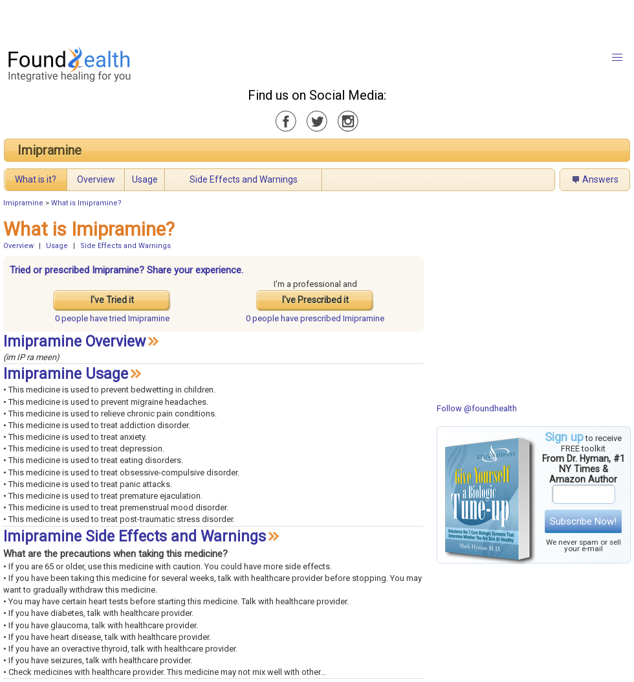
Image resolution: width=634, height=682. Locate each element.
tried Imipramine (112, 318)
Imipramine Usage (65, 374)
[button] (617, 57)
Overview (96, 179)
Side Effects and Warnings (244, 179)
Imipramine (49, 150)
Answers (600, 179)
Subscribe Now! (583, 521)
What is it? (35, 179)
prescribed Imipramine (315, 318)
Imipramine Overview (74, 341)
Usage (145, 179)
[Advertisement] (162, 19)
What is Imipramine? (86, 203)
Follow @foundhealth (477, 408)
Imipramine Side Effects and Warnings (134, 536)
